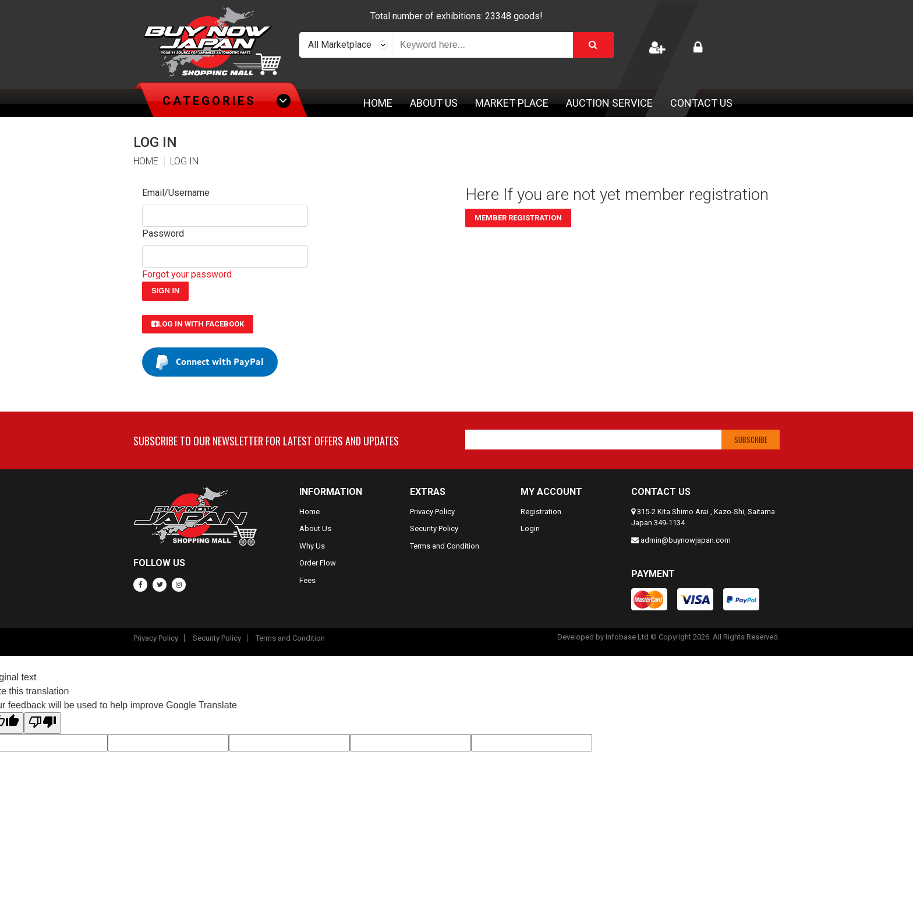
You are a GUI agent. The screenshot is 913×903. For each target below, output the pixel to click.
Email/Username (176, 192)
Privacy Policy (432, 511)
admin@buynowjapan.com (685, 540)
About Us (434, 103)
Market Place (511, 103)
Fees (307, 580)
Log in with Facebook (197, 323)
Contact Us (701, 103)
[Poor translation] (42, 723)
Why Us (312, 546)
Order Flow (317, 562)
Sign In (165, 290)
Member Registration (518, 217)
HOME (145, 161)
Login (530, 528)
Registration (541, 511)
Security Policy (434, 528)
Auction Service (609, 103)
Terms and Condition (444, 546)
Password (163, 233)
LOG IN (184, 161)
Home (377, 103)
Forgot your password (187, 274)
